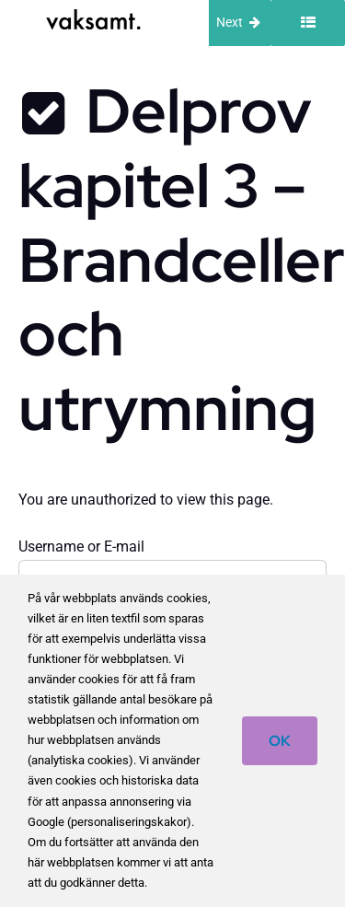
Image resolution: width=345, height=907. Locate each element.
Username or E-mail (81, 546)
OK (280, 740)
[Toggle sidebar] (307, 23)
